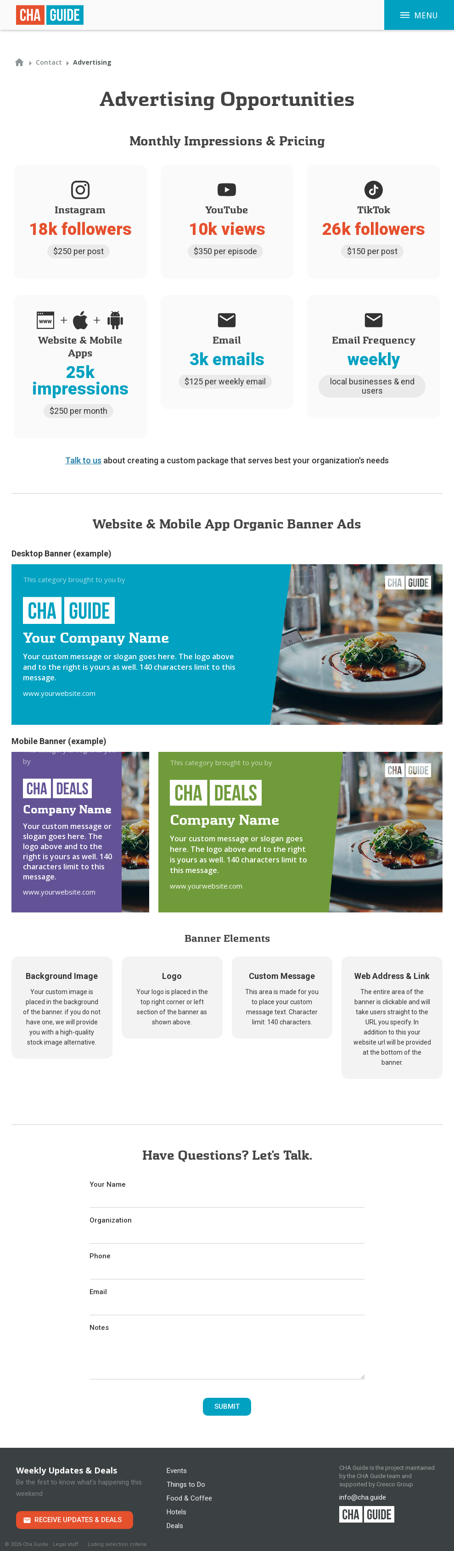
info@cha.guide (362, 1497)
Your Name (108, 1184)
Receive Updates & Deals (78, 1520)
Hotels (176, 1512)
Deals (175, 1526)
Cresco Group (394, 1484)
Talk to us (83, 460)
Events (177, 1471)
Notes (99, 1327)
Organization (111, 1220)
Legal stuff (65, 1544)
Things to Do (186, 1484)
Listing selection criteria (117, 1544)
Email (98, 1292)
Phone (100, 1256)
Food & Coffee (189, 1498)
